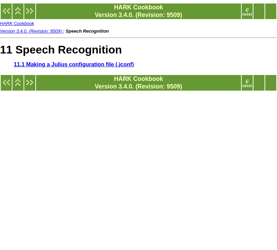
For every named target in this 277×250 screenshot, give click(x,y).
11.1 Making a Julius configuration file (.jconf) (74, 64)
